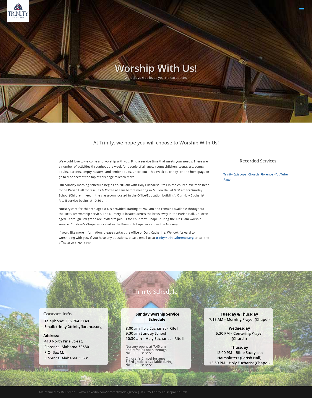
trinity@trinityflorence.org (175, 238)
